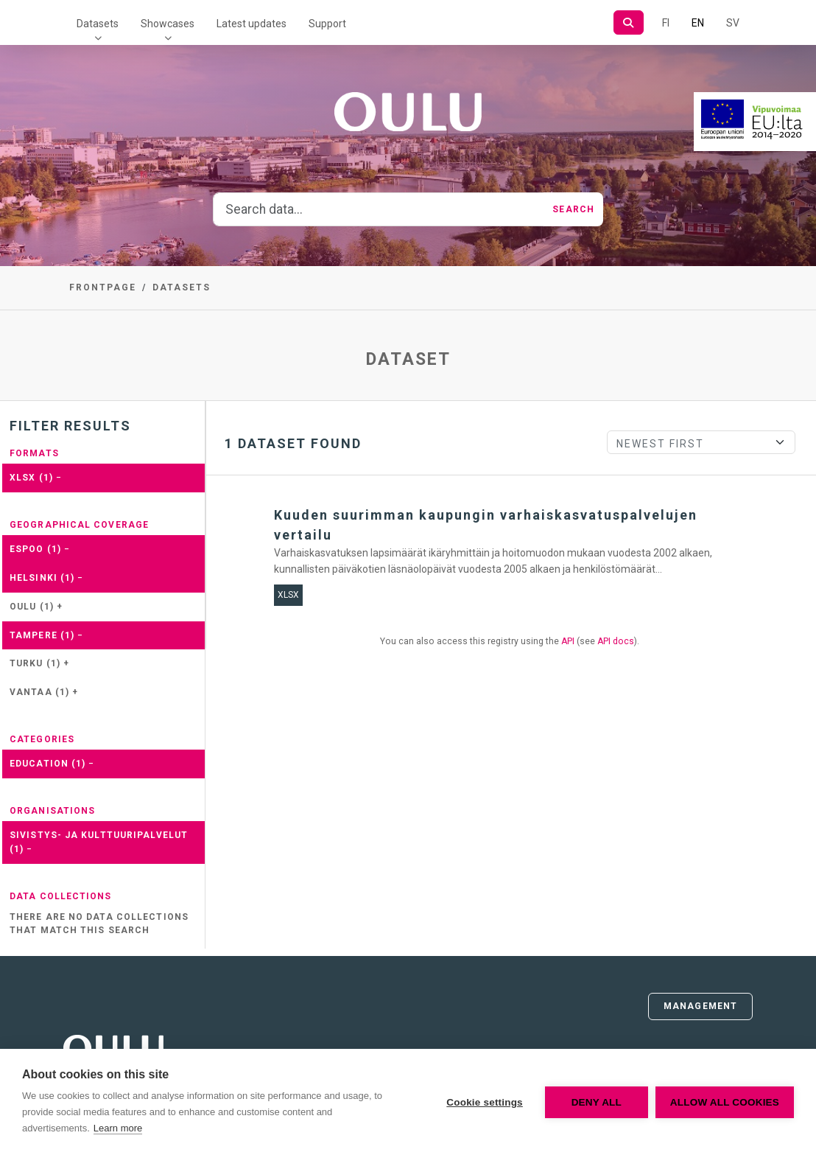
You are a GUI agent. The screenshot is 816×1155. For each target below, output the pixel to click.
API (567, 641)
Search (573, 209)
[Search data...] (378, 209)
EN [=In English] (698, 23)
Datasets (98, 23)
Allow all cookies (724, 1102)
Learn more (118, 1128)
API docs (615, 641)
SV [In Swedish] (732, 23)
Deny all (596, 1102)
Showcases (167, 23)
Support (327, 23)
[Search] (628, 22)
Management (700, 1006)
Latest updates (251, 23)
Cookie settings (484, 1102)
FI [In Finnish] (665, 23)
